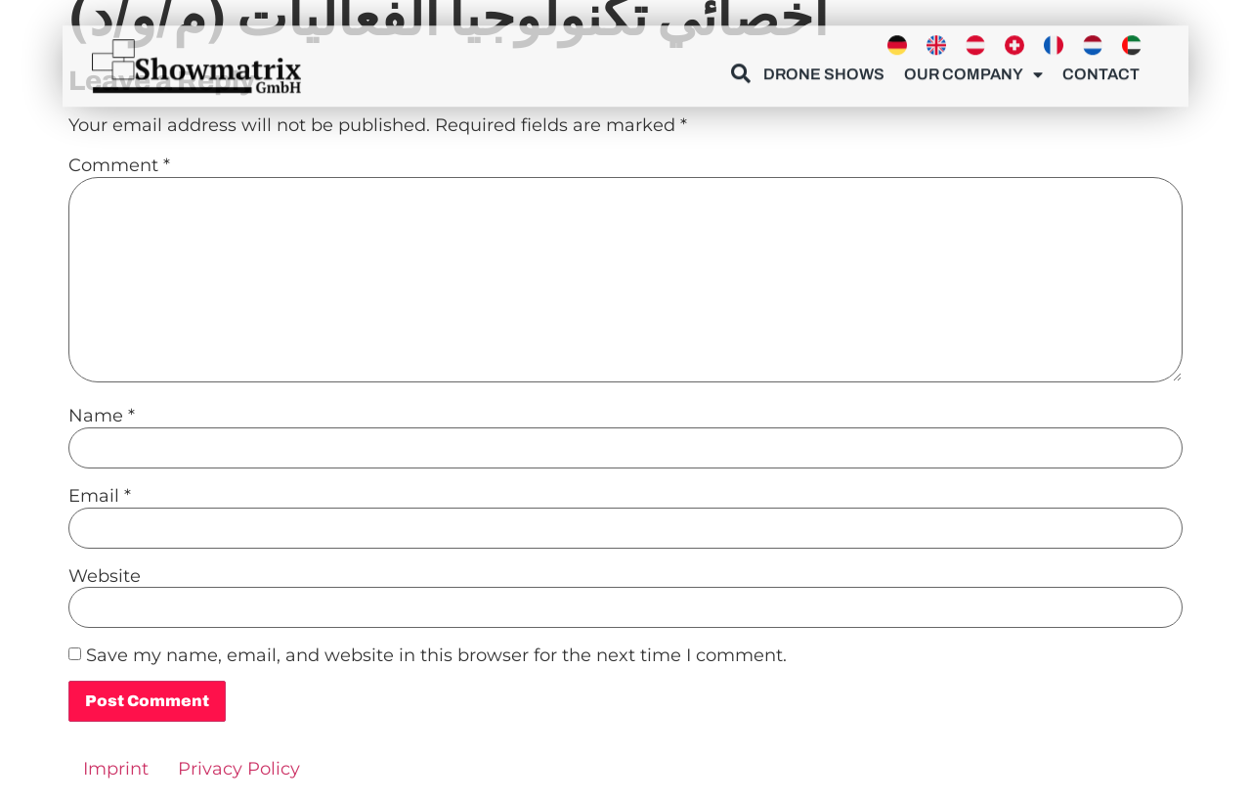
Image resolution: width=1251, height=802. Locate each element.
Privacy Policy (239, 769)
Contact (1101, 70)
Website (104, 576)
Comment (119, 165)
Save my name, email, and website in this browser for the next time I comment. (436, 655)
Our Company (973, 70)
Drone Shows (823, 70)
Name (101, 415)
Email (99, 496)
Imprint (116, 769)
